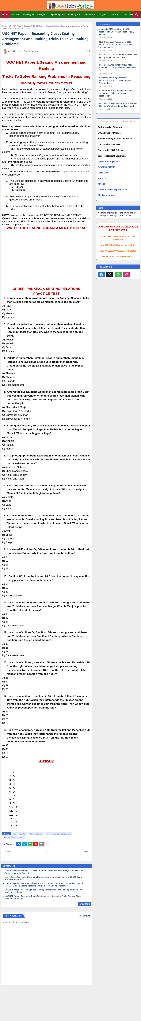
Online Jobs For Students (110, 127)
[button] (136, 14)
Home (5, 14)
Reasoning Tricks (36, 834)
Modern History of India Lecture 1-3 (115, 138)
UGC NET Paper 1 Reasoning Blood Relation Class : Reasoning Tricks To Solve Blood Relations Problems (43, 897)
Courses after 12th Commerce (112, 156)
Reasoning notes (19, 834)
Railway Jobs (28, 14)
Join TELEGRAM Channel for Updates (118, 245)
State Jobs (114, 14)
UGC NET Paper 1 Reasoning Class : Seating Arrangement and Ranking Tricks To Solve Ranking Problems (44, 891)
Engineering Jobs (57, 14)
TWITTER (130, 236)
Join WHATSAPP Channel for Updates (118, 251)
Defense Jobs (90, 14)
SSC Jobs (102, 14)
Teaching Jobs (74, 14)
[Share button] (46, 844)
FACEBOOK (105, 236)
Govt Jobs (15, 14)
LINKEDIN (118, 239)
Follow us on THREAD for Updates (118, 256)
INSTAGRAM (119, 236)
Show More (85, 904)
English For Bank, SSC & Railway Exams (116, 121)
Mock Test (128, 14)
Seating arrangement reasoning (59, 834)
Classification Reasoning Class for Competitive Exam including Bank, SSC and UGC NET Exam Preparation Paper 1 (44, 871)
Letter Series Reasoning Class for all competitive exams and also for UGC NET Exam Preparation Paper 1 (43, 878)
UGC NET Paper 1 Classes (19, 26)
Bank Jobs (41, 14)
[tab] (5, 14)
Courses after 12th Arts (109, 144)
